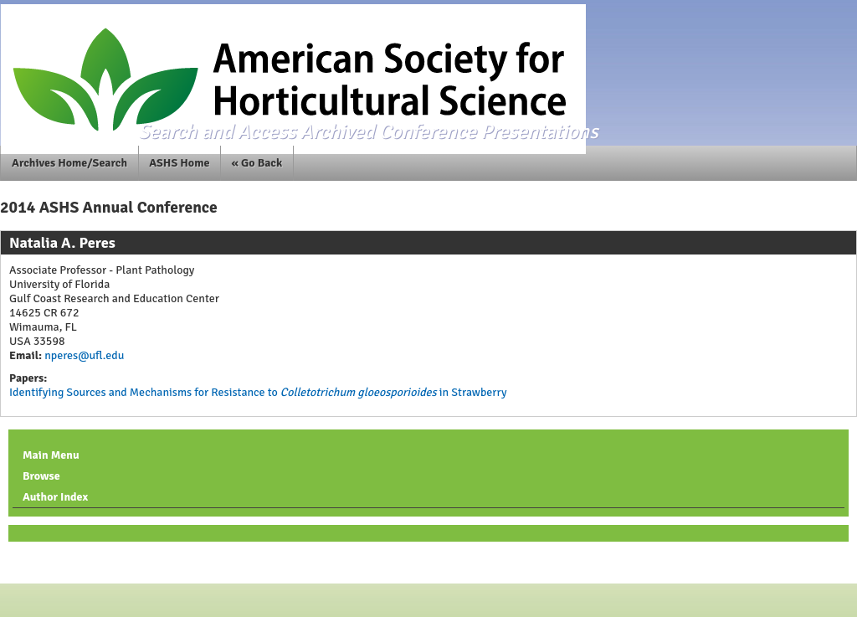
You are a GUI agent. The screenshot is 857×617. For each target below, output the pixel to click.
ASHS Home (179, 163)
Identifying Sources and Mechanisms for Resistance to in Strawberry (257, 392)
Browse (41, 476)
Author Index (55, 497)
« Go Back (257, 163)
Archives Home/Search (69, 163)
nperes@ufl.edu (83, 355)
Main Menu (51, 455)
